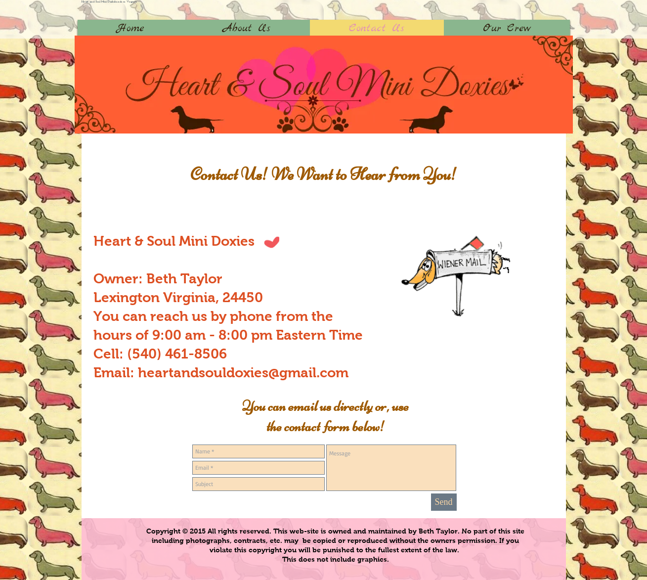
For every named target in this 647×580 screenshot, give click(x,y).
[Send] (444, 502)
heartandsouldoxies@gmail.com (243, 372)
